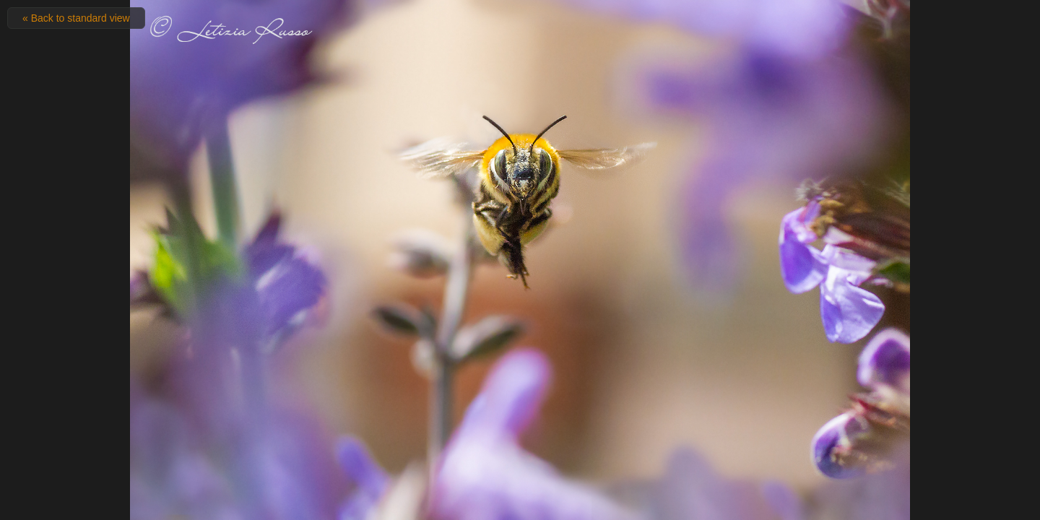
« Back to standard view (76, 18)
